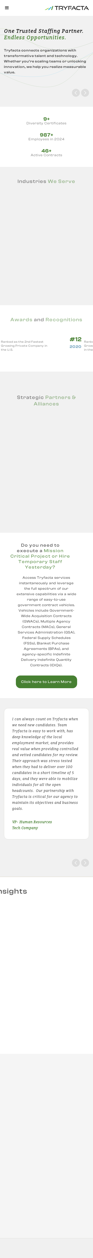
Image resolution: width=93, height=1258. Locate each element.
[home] (51, 8)
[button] (7, 7)
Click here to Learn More (46, 682)
